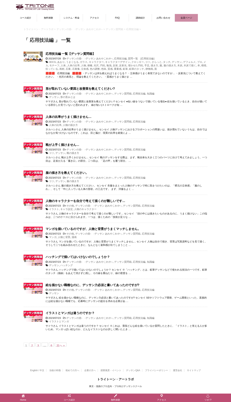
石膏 (68, 68)
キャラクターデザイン (117, 62)
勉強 (108, 65)
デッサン (177, 62)
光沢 (96, 65)
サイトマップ (194, 370)
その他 (70, 205)
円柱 (102, 65)
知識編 (150, 93)
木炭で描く (190, 65)
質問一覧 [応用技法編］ (142, 58)
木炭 (179, 65)
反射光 (123, 65)
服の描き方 (170, 65)
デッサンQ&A (133, 370)
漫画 (74, 237)
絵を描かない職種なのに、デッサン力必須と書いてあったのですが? (92, 285)
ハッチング (66, 265)
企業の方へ (90, 370)
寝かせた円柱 (135, 65)
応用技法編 (120, 58)
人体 (63, 65)
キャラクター (96, 62)
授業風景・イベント (111, 370)
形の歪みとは (67, 97)
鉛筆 (125, 68)
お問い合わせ (163, 17)
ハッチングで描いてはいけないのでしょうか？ (78, 256)
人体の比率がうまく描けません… (69, 116)
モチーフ (54, 65)
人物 (83, 65)
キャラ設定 (66, 209)
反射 (115, 65)
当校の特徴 (55, 370)
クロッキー (137, 62)
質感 (110, 68)
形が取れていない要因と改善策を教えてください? (80, 88)
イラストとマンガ (59, 321)
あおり (61, 62)
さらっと (157, 62)
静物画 (149, 68)
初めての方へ (72, 370)
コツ (147, 62)
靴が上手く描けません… (62, 144)
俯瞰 (89, 65)
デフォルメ (189, 62)
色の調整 (95, 68)
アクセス (94, 17)
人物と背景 (64, 237)
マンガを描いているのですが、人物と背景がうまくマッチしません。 (93, 229)
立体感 (84, 68)
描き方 (154, 65)
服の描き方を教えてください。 (67, 172)
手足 (146, 65)
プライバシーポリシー (156, 370)
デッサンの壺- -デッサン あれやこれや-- (89, 58)
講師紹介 (140, 17)
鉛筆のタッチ (136, 68)
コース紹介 (25, 17)
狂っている (52, 68)
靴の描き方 (73, 153)
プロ (199, 62)
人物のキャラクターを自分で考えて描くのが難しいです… (85, 201)
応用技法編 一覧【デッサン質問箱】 (70, 53)
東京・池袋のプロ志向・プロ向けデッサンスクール (115, 386)
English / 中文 (37, 370)
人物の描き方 (70, 125)
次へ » (61, 345)
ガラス (83, 62)
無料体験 (48, 17)
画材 (61, 68)
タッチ (166, 62)
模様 (203, 65)
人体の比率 (73, 65)
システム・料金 (71, 17)
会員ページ (186, 17)
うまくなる (72, 62)
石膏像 (76, 68)
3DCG (52, 62)
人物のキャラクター (85, 209)
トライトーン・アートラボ (115, 379)
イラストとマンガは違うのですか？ (70, 313)
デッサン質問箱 (123, 93)
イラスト (54, 209)
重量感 (117, 68)
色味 (103, 68)
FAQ (117, 17)
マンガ (53, 237)
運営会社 (177, 370)
